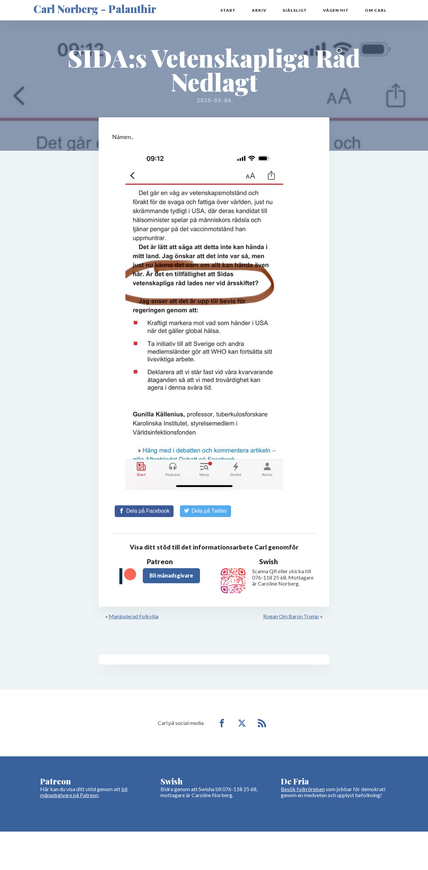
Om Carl (376, 10)
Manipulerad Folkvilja (133, 616)
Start (228, 10)
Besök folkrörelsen (303, 789)
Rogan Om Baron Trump (291, 616)
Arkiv (259, 10)
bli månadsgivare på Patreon (83, 792)
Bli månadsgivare (171, 575)
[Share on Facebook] (144, 511)
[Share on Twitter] (205, 511)
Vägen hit (336, 10)
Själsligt (295, 10)
